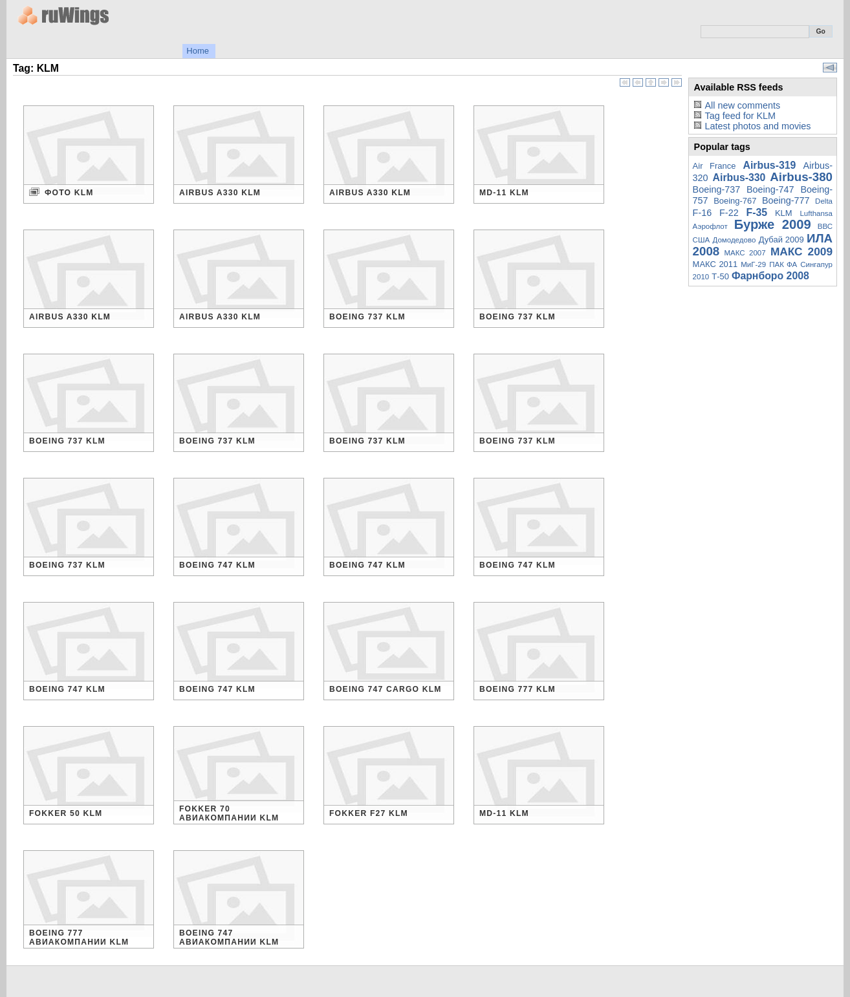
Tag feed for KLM (740, 116)
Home (197, 51)
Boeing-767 (735, 201)
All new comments (742, 105)
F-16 (702, 213)
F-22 (729, 213)
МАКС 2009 (801, 251)
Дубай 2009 (781, 239)
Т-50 (720, 276)
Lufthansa (816, 213)
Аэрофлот (710, 226)
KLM (783, 213)
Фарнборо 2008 (770, 275)
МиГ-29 (753, 264)
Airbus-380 (801, 177)
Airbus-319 (769, 165)
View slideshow (830, 67)
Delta (824, 201)
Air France (714, 166)
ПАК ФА (783, 264)
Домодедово (734, 240)
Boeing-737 (717, 189)
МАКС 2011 (715, 264)
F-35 (757, 212)
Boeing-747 (770, 189)
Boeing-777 (786, 200)
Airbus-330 (739, 177)
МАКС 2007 (744, 253)
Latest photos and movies (757, 126)
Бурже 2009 (772, 224)
